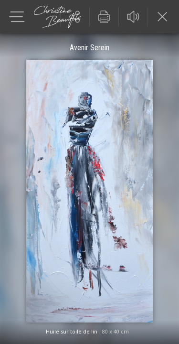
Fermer (162, 17)
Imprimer (104, 17)
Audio (133, 17)
